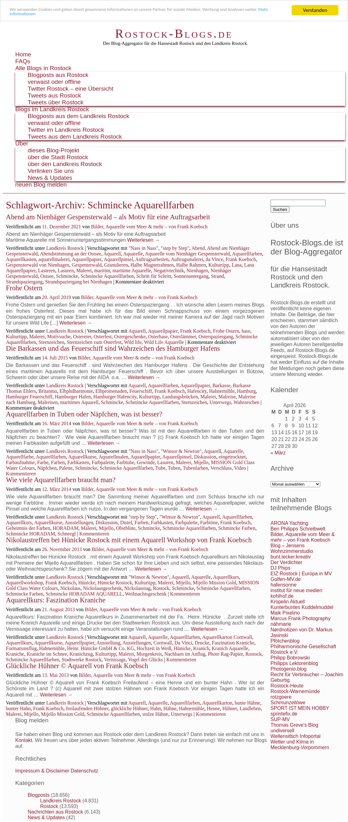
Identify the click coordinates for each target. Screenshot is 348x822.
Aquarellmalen (113, 456)
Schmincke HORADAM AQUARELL (84, 593)
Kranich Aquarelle (230, 648)
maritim (102, 270)
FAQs (22, 61)
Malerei (84, 270)
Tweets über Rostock (55, 102)
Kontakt (23, 740)
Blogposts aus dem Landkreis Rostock (78, 116)
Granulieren (116, 265)
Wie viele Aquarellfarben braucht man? (60, 480)
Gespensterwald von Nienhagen (37, 265)
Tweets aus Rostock (54, 95)
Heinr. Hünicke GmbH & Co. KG (100, 648)
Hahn (155, 708)
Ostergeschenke (130, 336)
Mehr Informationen (68, 15)
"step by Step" (175, 248)
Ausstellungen (78, 522)
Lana (237, 265)
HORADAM (65, 528)
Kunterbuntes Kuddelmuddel (301, 607)
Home (23, 54)
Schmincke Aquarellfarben (107, 276)
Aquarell (112, 253)
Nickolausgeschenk (102, 588)
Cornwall (162, 642)
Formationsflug (21, 648)
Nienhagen (197, 270)
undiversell (282, 730)
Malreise (227, 396)
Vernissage (114, 659)
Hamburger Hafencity (115, 396)
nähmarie (280, 624)
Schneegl (67, 533)
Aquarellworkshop (24, 582)
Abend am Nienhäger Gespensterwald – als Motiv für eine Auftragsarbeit (108, 217)
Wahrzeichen (246, 402)
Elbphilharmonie (76, 391)
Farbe (42, 462)
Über (21, 143)
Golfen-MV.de (285, 579)
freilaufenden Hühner (87, 708)
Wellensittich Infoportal (295, 736)
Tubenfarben (195, 468)
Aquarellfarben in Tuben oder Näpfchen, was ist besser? (84, 414)
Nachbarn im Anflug (184, 654)
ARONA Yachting (289, 523)
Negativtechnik (168, 270)
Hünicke (86, 582)
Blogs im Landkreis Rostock (52, 109)
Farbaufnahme (20, 462)
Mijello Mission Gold (214, 582)
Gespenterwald (87, 265)
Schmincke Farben (237, 528)
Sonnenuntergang (191, 276)
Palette (66, 468)
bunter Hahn (18, 708)
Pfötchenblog (284, 641)
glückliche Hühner (129, 708)
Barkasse (222, 385)
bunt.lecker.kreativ (290, 556)
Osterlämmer (183, 336)
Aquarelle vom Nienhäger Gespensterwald (187, 253)
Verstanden (315, 10)
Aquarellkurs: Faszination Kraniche (56, 600)
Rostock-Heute (286, 685)
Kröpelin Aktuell (287, 601)
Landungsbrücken (180, 396)
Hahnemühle (222, 391)
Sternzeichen (51, 342)
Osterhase (158, 336)
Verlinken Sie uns (51, 171)
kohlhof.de (282, 596)
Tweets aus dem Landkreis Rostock (75, 136)
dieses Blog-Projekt (53, 150)
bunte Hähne (247, 703)
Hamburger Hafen (73, 396)
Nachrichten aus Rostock (55, 812)
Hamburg (246, 391)
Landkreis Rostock (64, 248)
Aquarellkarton (217, 703)
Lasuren (66, 270)
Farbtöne (209, 522)
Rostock (161, 588)
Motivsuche (59, 336)
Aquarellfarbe (20, 456)
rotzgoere (281, 697)
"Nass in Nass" (143, 248)
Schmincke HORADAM (30, 533)
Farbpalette (103, 462)
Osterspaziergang (216, 336)
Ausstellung (108, 642)
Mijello (201, 462)
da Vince (214, 259)
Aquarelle (133, 253)
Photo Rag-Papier (225, 654)
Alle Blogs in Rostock (43, 68)
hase (246, 331)
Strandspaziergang (24, 281)
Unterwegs (220, 402)
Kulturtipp (218, 265)
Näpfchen (46, 468)
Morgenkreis (149, 654)
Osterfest (103, 336)
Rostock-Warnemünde (295, 691)
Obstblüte (125, 528)
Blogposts (38, 795)
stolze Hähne (155, 714)
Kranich (201, 648)
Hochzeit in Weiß (154, 648)
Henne (213, 708)
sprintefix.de (283, 713)
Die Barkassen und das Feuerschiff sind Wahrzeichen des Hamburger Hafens (113, 348)
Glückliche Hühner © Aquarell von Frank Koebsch (77, 666)
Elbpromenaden (111, 391)
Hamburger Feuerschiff (29, 396)
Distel (126, 522)
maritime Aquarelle (131, 270)
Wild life (133, 342)
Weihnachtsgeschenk (146, 593)
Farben (58, 462)
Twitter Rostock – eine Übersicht (70, 88)
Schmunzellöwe (287, 702)
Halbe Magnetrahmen (152, 265)
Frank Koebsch (241, 259)
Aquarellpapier (86, 259)
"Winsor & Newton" (181, 451)
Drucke (202, 642)
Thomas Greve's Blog (294, 725)
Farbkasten (78, 462)
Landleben (250, 708)
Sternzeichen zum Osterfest (94, 342)
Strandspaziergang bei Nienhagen (78, 281)
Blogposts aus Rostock (58, 75)
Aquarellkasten (21, 259)
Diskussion (205, 456)
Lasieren (46, 270)
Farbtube (125, 462)
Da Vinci (183, 642)
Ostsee (47, 276)
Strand (217, 276)
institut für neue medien (296, 590)
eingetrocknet (232, 456)
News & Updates (50, 177)
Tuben (174, 468)
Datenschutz (84, 770)
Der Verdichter (286, 562)
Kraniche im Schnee (47, 654)
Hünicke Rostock (115, 582)
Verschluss (221, 468)
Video (240, 468)
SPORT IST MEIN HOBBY (299, 708)
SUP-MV (280, 719)
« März (278, 452)
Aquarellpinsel (118, 259)
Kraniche (15, 654)
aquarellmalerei (54, 259)
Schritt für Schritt (153, 276)
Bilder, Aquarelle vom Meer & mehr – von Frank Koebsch (149, 226)
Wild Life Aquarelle (164, 342)
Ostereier (82, 336)
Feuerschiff (140, 391)
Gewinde (146, 462)
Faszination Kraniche (233, 642)
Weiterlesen (143, 240)
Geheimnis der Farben (28, 528)
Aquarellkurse (82, 456)
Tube (160, 468)
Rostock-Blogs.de (174, 33)
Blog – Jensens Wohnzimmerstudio (291, 548)
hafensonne (283, 584)
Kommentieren (21, 473)
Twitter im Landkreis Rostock (66, 129)
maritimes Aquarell (79, 402)
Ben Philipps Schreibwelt (297, 528)
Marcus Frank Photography (300, 618)
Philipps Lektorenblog (294, 663)
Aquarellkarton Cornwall (227, 637)
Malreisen (48, 402)
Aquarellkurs (19, 522)
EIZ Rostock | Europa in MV (301, 573)
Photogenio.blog (288, 669)
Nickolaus (70, 588)
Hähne (169, 708)
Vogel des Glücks (145, 659)
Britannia (47, 391)
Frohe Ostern (24, 288)
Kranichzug (81, 654)
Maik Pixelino (285, 612)
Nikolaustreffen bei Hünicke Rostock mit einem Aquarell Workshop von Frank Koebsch (129, 540)
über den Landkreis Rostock (65, 164)
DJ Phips (280, 568)
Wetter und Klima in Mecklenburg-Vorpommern (299, 744)
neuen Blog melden (41, 184)
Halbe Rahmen (191, 265)
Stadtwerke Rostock (81, 659)
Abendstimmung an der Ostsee (70, 253)
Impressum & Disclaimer (42, 770)
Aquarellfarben (247, 253)
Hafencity (197, 391)
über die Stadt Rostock (58, 157)
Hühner (229, 708)
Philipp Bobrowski (290, 657)
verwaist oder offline (54, 81)
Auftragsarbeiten (152, 259)
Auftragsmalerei (187, 259)
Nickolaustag (137, 588)
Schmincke (67, 276)
